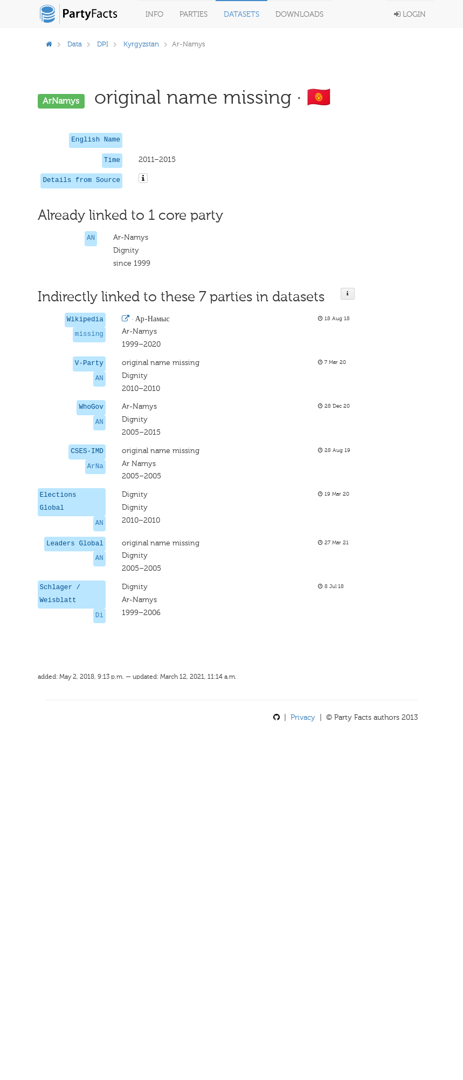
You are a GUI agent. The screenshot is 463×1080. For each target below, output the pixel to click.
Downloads (299, 14)
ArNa (95, 466)
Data (74, 44)
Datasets (241, 14)
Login (410, 14)
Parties (193, 14)
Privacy (303, 717)
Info (154, 14)
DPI (102, 44)
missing (89, 334)
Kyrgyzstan (141, 44)
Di (99, 615)
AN (91, 238)
